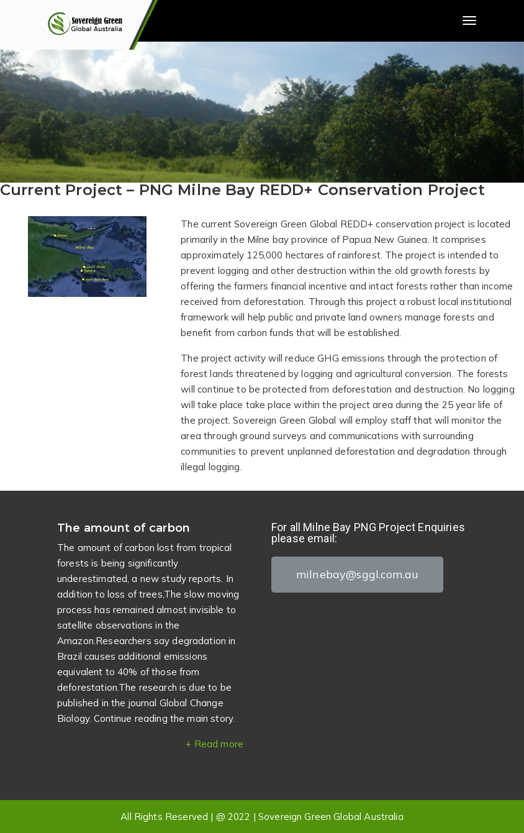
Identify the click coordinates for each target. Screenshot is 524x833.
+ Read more (214, 744)
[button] (357, 575)
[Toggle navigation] (469, 20)
